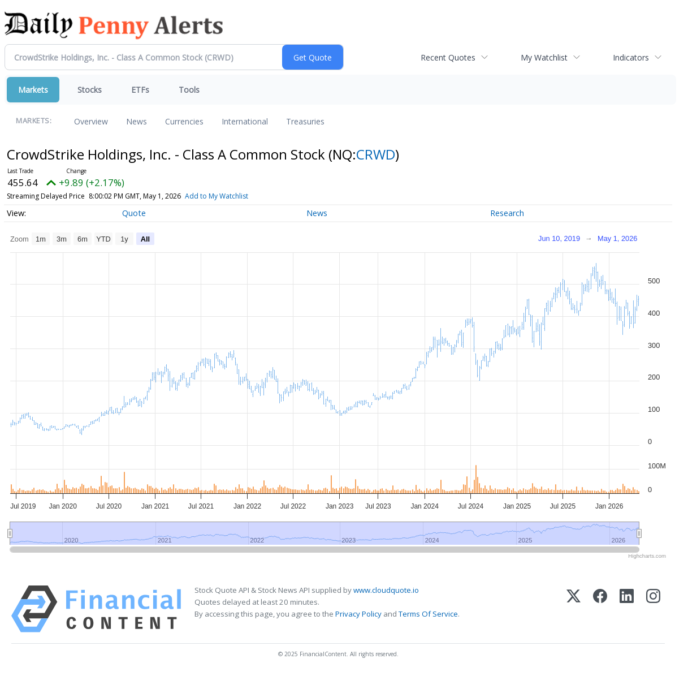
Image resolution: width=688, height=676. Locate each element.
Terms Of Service (428, 614)
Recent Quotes (448, 57)
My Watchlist (544, 57)
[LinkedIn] (626, 609)
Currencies (184, 121)
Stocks (89, 89)
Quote (134, 213)
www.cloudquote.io (386, 590)
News (136, 121)
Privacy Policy (358, 614)
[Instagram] (653, 609)
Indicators (631, 57)
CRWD (375, 154)
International (245, 121)
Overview (91, 121)
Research (507, 213)
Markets (33, 89)
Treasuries (305, 121)
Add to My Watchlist (237, 196)
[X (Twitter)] (573, 609)
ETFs (140, 89)
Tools (189, 89)
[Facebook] (600, 609)
